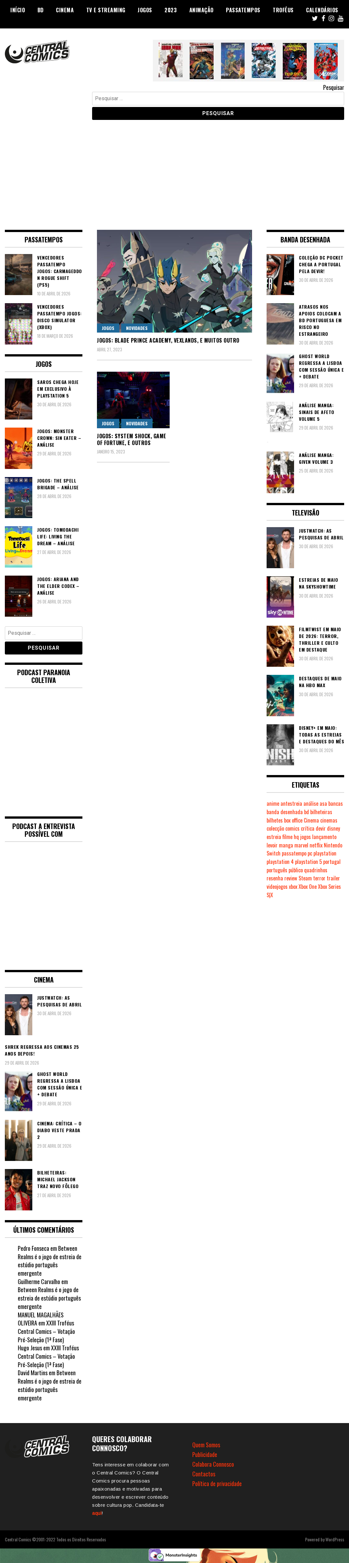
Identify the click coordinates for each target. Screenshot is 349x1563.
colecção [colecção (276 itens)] (275, 828)
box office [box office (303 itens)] (293, 820)
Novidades (137, 327)
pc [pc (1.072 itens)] (310, 853)
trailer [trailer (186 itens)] (333, 878)
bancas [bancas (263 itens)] (335, 803)
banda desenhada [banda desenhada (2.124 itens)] (285, 812)
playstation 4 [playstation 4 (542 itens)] (280, 862)
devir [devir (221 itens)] (321, 828)
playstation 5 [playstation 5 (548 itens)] (308, 862)
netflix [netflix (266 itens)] (316, 845)
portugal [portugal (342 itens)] (332, 862)
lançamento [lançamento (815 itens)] (324, 837)
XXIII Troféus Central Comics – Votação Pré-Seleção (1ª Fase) (46, 1331)
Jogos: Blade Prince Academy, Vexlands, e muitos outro (168, 340)
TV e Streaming (105, 10)
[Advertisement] (174, 170)
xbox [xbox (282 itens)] (293, 886)
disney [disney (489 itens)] (333, 828)
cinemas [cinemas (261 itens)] (328, 820)
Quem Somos (206, 1445)
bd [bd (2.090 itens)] (306, 812)
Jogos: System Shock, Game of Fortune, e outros (131, 439)
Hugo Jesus (30, 1348)
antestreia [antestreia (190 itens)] (291, 803)
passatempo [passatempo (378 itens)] (294, 853)
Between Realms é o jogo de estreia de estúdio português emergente (49, 1260)
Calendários (322, 10)
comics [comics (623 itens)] (292, 828)
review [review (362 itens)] (290, 878)
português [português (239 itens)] (277, 870)
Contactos (203, 1474)
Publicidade (204, 1454)
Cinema (65, 10)
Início (17, 10)
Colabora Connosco (213, 1464)
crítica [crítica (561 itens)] (307, 828)
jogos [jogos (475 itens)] (305, 837)
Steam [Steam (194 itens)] (305, 878)
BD (40, 10)
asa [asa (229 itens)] (323, 803)
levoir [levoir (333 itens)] (272, 845)
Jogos (145, 10)
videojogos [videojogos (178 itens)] (277, 886)
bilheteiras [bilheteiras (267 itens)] (321, 812)
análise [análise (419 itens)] (310, 803)
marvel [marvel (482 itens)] (301, 845)
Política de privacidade (217, 1483)
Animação (201, 10)
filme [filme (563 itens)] (287, 837)
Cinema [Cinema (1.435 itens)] (311, 820)
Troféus (283, 10)
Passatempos (243, 10)
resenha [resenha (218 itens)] (275, 878)
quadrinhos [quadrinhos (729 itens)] (315, 870)
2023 (170, 10)
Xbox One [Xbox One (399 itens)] (308, 886)
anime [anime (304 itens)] (273, 803)
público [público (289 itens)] (296, 870)
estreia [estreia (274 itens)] (274, 837)
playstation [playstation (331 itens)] (324, 853)
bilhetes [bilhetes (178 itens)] (275, 820)
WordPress (334, 1539)
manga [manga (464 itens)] (286, 845)
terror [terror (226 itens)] (319, 878)
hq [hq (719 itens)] (296, 837)
